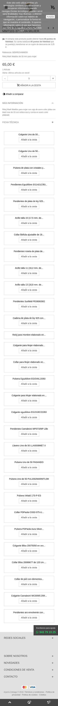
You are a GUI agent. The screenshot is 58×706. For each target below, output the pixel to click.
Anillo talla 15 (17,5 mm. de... (29, 218)
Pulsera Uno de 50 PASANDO (29, 462)
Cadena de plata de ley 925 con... (29, 318)
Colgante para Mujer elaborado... (29, 345)
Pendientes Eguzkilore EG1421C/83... (29, 184)
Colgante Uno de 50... (28, 134)
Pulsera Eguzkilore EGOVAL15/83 (29, 379)
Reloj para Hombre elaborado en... (29, 335)
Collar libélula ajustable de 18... (29, 234)
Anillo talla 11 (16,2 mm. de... (29, 268)
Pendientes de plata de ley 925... (29, 201)
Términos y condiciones (34, 692)
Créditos (42, 695)
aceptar (50, 16)
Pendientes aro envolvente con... (29, 612)
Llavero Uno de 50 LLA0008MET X (29, 445)
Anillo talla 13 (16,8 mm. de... (29, 284)
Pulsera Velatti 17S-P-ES (29, 495)
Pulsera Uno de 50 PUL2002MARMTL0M (29, 479)
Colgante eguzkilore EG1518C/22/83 (29, 412)
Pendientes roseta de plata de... (29, 251)
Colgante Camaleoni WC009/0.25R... (29, 596)
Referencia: (7, 52)
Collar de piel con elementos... (28, 579)
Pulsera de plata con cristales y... (29, 168)
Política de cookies (29, 695)
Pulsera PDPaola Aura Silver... (29, 529)
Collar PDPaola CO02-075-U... (29, 512)
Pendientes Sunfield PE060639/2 (29, 301)
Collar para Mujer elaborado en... (29, 362)
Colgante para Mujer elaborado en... (29, 395)
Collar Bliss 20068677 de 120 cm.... (29, 562)
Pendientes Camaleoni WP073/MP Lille (29, 429)
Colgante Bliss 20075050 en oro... (29, 545)
